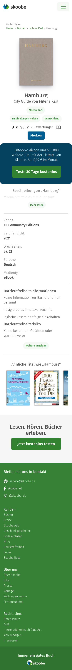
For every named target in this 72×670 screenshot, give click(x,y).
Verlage (9, 591)
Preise (8, 520)
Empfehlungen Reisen (25, 118)
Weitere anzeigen (36, 345)
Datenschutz (12, 619)
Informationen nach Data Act (22, 629)
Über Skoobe (12, 575)
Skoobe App (11, 525)
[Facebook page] (36, 488)
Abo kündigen (12, 635)
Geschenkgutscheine (17, 531)
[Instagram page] (36, 496)
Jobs (6, 580)
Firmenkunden (13, 602)
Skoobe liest (12, 557)
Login (7, 552)
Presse (8, 585)
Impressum (11, 640)
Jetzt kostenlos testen (36, 444)
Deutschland (51, 118)
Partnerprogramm (15, 596)
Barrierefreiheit (14, 547)
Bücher (21, 28)
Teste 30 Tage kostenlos (36, 171)
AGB (6, 624)
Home (9, 28)
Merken (36, 135)
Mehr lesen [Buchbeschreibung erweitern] (36, 205)
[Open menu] (63, 6)
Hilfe (7, 541)
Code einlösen (13, 536)
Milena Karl (36, 28)
